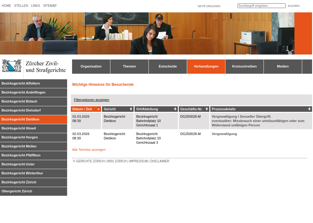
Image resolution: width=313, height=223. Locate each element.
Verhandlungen (206, 66)
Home (6, 5)
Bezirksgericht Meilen (19, 146)
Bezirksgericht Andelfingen (23, 92)
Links (35, 5)
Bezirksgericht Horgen (20, 137)
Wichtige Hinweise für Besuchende (103, 84)
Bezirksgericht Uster (18, 164)
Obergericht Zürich (17, 191)
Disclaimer (159, 161)
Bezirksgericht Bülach (19, 101)
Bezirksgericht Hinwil (19, 128)
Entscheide (168, 66)
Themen (129, 66)
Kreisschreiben (244, 66)
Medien (283, 66)
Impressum (138, 161)
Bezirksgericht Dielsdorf (21, 110)
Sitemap (50, 5)
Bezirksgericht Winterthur (22, 173)
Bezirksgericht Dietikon (20, 119)
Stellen (21, 5)
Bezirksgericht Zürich (19, 182)
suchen (293, 5)
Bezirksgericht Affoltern (21, 83)
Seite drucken (209, 6)
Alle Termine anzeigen (88, 149)
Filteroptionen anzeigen (91, 100)
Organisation (91, 66)
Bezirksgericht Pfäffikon (21, 155)
